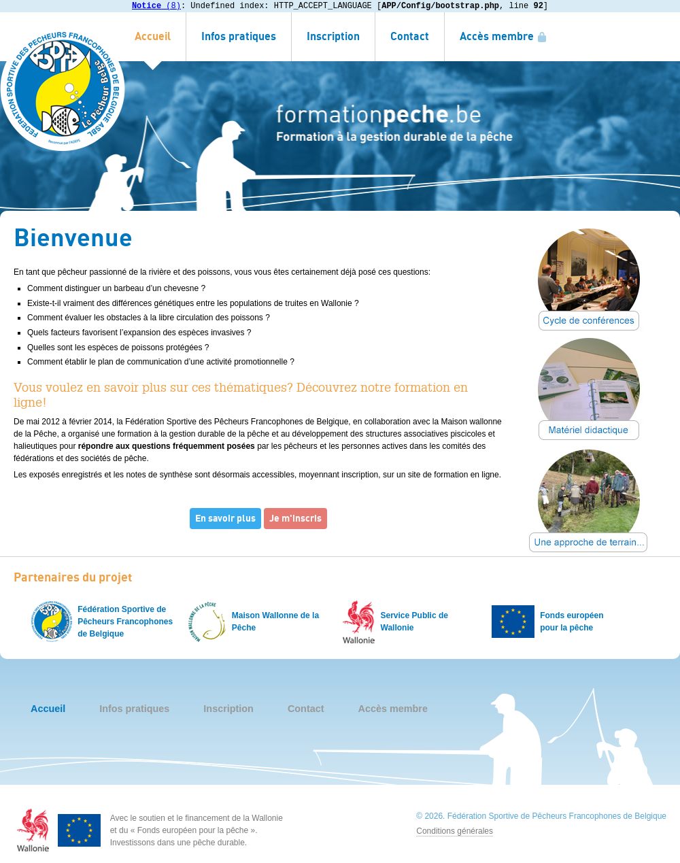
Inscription (333, 37)
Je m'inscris (295, 518)
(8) (156, 6)
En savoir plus (225, 518)
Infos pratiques (238, 37)
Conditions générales (454, 831)
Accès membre (497, 37)
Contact (409, 37)
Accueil (153, 37)
